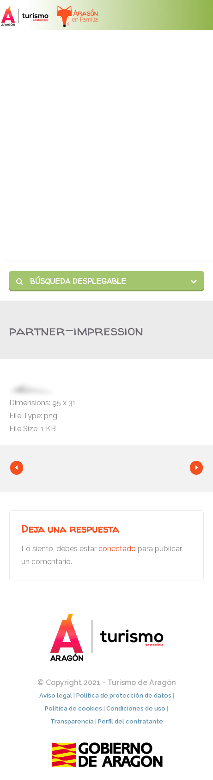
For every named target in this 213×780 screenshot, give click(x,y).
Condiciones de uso (135, 708)
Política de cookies (73, 708)
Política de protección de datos (123, 695)
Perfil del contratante (130, 721)
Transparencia (72, 721)
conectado (117, 548)
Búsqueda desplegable (71, 281)
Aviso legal (55, 695)
